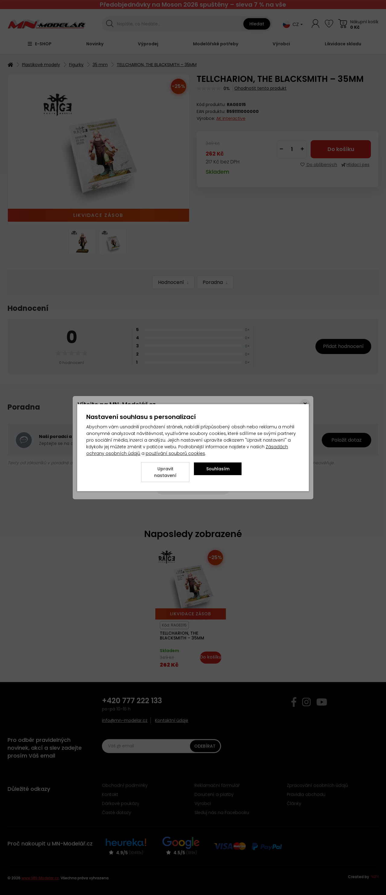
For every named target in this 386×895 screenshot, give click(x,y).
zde (150, 414)
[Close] (305, 404)
